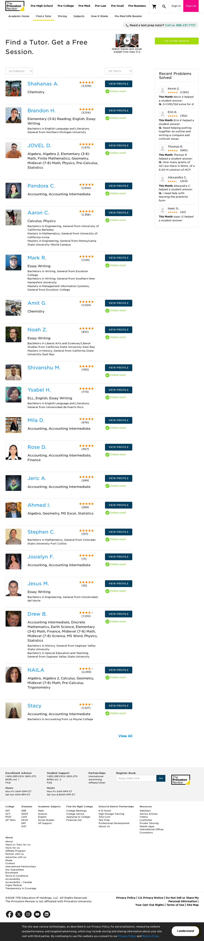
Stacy (34, 706)
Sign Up (191, 5)
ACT (7, 813)
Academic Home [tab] (18, 16)
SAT (7, 810)
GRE (23, 810)
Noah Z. (37, 330)
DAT (23, 823)
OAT (23, 826)
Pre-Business (137, 5)
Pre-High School (42, 5)
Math (41, 810)
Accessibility (12, 879)
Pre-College (66, 5)
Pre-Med (84, 5)
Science (42, 813)
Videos (144, 816)
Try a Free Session (176, 40)
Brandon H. (41, 110)
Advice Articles (149, 813)
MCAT (24, 820)
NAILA (35, 670)
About (9, 841)
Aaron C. (38, 213)
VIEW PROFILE (118, 83)
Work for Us (12, 847)
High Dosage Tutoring (111, 813)
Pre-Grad (117, 5)
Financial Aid (73, 820)
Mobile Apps (147, 826)
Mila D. (35, 420)
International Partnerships (20, 866)
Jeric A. (36, 478)
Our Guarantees (14, 869)
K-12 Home (105, 810)
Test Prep (104, 820)
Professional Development (114, 823)
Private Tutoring (149, 823)
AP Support (45, 823)
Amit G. (36, 303)
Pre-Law (100, 5)
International (95, 776)
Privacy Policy (127, 936)
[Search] (164, 6)
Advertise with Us (15, 857)
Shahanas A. (43, 84)
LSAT (24, 816)
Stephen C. (41, 532)
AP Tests (10, 820)
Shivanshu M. (43, 367)
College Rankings (76, 810)
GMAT (24, 813)
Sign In (176, 5)
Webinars (145, 810)
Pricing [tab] (62, 16)
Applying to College (78, 816)
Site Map (193, 904)
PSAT (8, 816)
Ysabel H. (39, 390)
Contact (10, 863)
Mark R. (36, 258)
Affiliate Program (15, 850)
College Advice (75, 813)
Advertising (95, 779)
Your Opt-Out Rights (149, 904)
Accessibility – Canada (18, 882)
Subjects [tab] (79, 16)
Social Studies (46, 820)
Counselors (146, 832)
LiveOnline (146, 820)
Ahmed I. (38, 505)
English (42, 816)
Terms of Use (150, 936)
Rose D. (36, 447)
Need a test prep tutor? (161, 25)
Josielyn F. (40, 557)
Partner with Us (14, 854)
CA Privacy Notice (150, 897)
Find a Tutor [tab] (43, 16)
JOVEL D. (39, 145)
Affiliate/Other (96, 782)
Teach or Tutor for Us (17, 844)
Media (8, 860)
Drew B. (37, 614)
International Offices (152, 829)
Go (161, 778)
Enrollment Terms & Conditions (16, 874)
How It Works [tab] (99, 16)
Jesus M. (38, 583)
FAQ (8, 782)
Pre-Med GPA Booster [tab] (128, 16)
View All (125, 736)
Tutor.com (104, 816)
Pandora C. (41, 186)
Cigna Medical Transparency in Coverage (20, 887)
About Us (104, 826)
